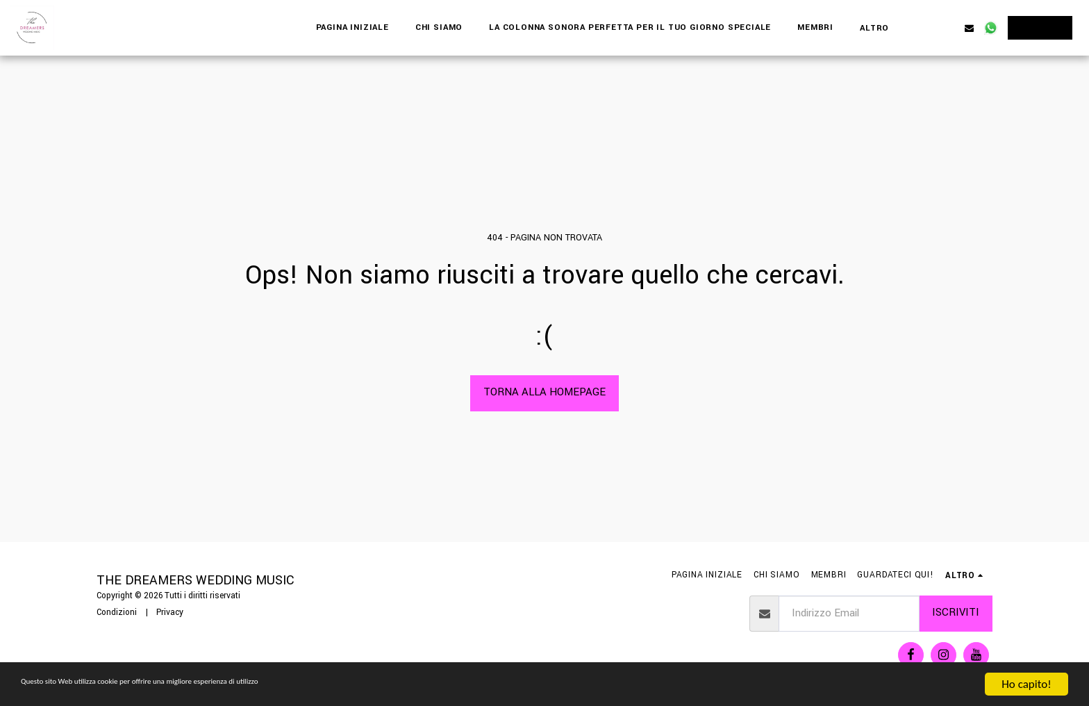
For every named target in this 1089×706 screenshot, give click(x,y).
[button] (926, 28)
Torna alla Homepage (544, 392)
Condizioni (117, 612)
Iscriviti (955, 612)
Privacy (169, 612)
